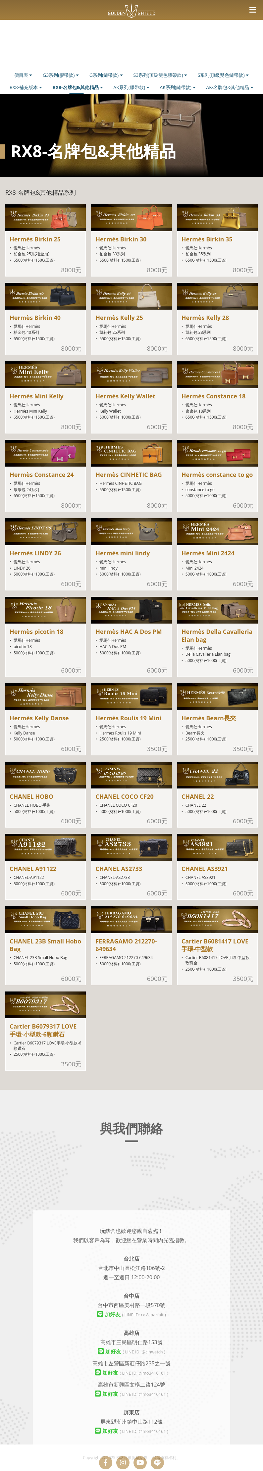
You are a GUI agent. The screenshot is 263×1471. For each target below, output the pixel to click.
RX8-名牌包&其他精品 (77, 87)
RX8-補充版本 (26, 87)
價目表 (23, 75)
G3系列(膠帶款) (61, 75)
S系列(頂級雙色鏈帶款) (223, 75)
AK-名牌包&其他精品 (229, 87)
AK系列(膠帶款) (131, 87)
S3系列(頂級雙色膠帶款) (160, 75)
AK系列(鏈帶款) (177, 87)
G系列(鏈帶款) (106, 75)
